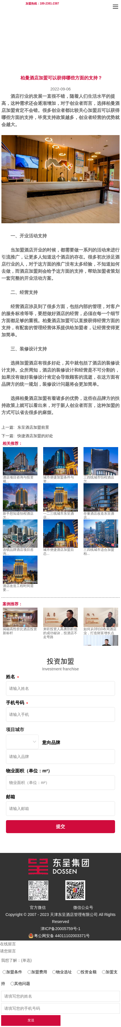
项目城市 (15, 729)
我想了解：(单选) (16, 960)
